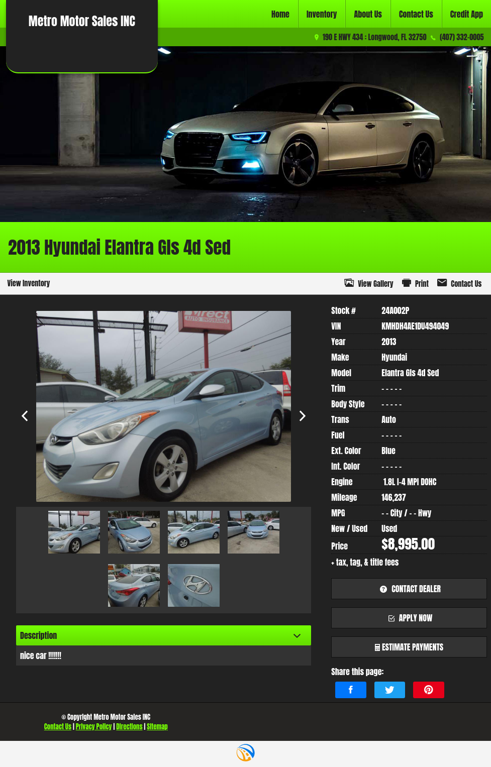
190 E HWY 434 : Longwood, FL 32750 (374, 37)
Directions (129, 726)
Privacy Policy (94, 726)
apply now (409, 618)
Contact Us (57, 726)
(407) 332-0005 (461, 37)
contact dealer (408, 589)
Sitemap (157, 726)
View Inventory (28, 283)
